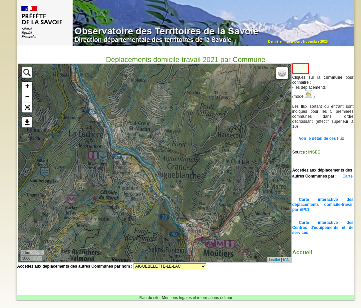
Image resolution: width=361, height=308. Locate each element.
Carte (347, 176)
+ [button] (27, 87)
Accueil (302, 252)
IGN (286, 260)
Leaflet (274, 260)
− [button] (27, 97)
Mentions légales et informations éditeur (197, 297)
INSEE (314, 152)
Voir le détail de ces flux (321, 138)
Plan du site (149, 297)
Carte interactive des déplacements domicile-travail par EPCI (323, 204)
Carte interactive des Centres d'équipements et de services (323, 227)
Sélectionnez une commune (170, 266)
